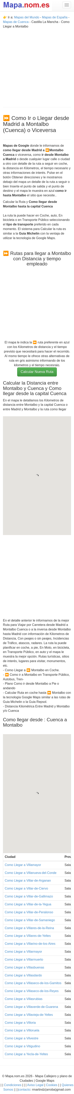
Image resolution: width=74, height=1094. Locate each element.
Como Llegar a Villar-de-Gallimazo (29, 896)
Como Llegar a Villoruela (22, 1030)
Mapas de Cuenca (16, 22)
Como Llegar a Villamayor (23, 865)
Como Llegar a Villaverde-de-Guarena (31, 1006)
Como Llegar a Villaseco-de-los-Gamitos (33, 983)
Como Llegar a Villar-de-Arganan (28, 880)
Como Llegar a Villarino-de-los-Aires (30, 943)
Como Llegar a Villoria (20, 1022)
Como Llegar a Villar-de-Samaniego (30, 920)
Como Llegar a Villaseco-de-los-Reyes (32, 991)
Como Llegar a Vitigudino (22, 1046)
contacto (24, 1089)
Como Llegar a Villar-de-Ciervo (26, 888)
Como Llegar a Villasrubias (23, 999)
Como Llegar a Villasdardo (23, 975)
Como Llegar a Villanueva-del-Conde (30, 872)
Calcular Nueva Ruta (37, 372)
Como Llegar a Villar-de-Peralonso (29, 912)
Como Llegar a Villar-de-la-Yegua (28, 904)
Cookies (52, 1085)
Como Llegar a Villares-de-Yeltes (28, 935)
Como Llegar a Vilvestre (21, 1038)
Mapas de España (55, 17)
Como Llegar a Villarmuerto (24, 959)
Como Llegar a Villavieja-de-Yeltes (29, 1014)
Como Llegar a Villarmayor (23, 951)
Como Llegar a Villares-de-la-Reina (29, 928)
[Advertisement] (37, 66)
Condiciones (12, 1085)
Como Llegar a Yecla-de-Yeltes (26, 1054)
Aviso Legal (35, 1085)
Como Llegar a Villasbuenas (24, 967)
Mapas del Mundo (26, 17)
